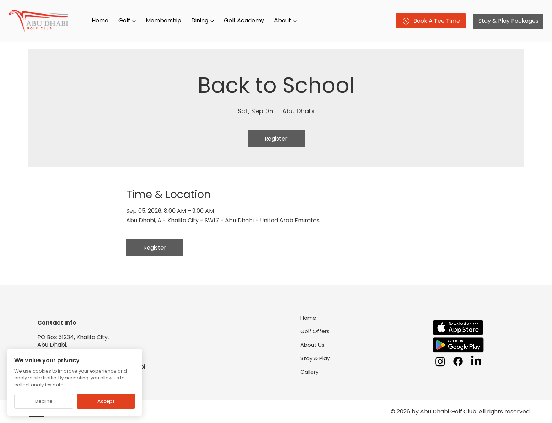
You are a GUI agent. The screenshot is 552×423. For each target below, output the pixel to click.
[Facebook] (458, 361)
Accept (105, 401)
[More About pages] (295, 21)
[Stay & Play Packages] (508, 21)
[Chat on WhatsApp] (534, 405)
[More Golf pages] (134, 21)
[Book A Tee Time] (431, 20)
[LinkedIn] (476, 361)
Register (276, 139)
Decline (44, 401)
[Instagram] (440, 361)
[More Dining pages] (212, 21)
